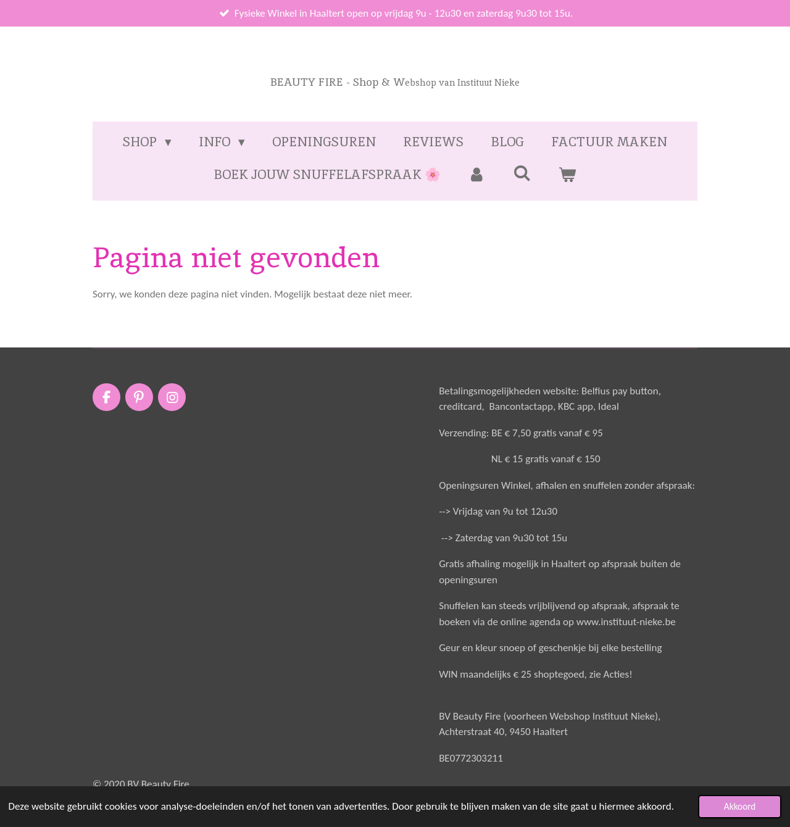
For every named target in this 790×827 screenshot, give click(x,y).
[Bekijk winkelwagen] (567, 174)
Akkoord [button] (740, 806)
